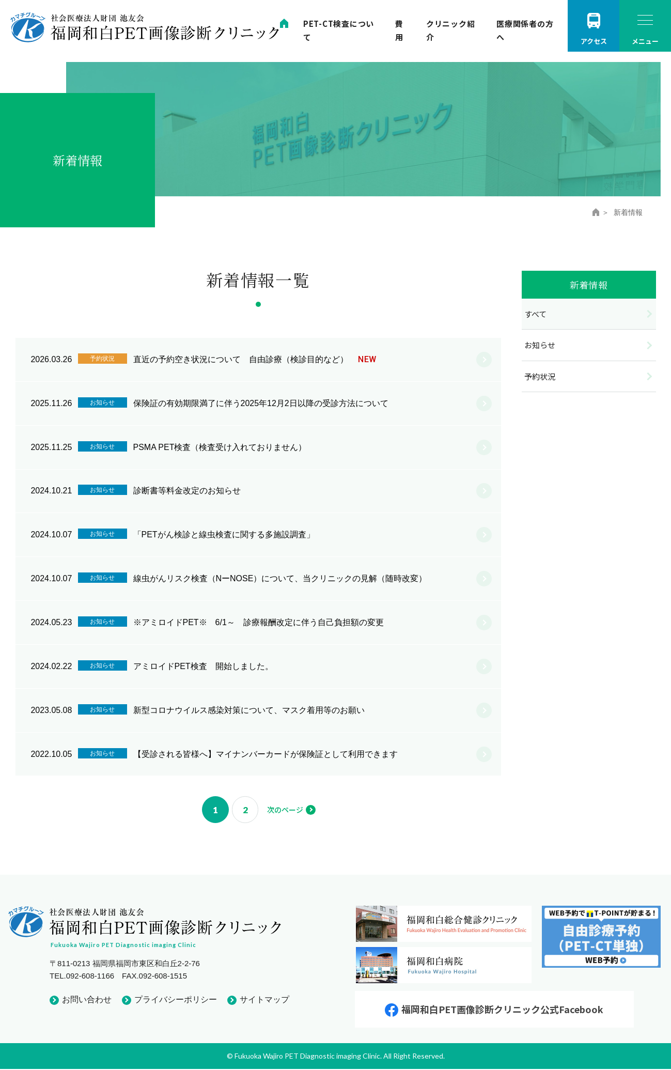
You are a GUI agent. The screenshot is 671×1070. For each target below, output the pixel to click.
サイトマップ (264, 1000)
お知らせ (539, 344)
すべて (535, 313)
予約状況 (539, 376)
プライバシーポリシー (175, 1000)
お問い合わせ (87, 1000)
